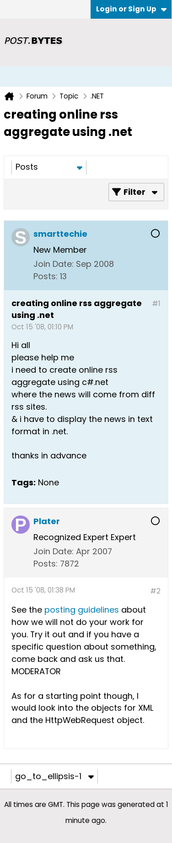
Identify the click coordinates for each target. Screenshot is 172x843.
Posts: (45, 276)
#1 (156, 303)
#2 (155, 591)
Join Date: (53, 264)
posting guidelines (82, 609)
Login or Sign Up (131, 9)
